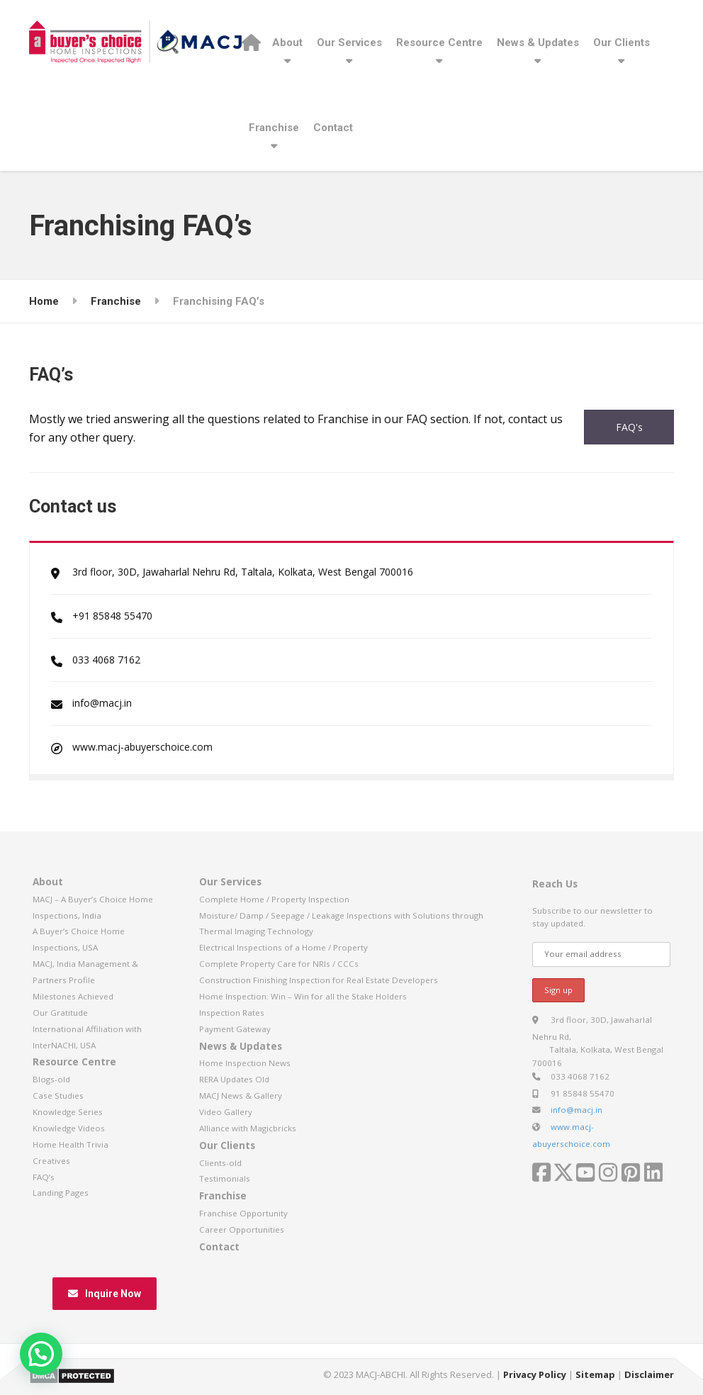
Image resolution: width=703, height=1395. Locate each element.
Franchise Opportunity (243, 1213)
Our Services (349, 42)
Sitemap (595, 1374)
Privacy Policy (534, 1374)
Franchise (274, 127)
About (287, 42)
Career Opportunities (241, 1229)
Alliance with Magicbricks (247, 1128)
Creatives (51, 1160)
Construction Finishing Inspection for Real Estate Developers (318, 980)
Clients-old (220, 1163)
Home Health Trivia (70, 1144)
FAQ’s (44, 1177)
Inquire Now (104, 1293)
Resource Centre (439, 42)
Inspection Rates (231, 1012)
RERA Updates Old (234, 1079)
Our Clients (621, 42)
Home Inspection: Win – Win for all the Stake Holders (303, 996)
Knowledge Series (68, 1112)
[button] (41, 1354)
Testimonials (224, 1178)
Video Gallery (225, 1112)
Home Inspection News (245, 1063)
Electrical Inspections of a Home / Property (283, 947)
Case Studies (58, 1095)
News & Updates (538, 42)
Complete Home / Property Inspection (274, 899)
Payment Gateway (235, 1029)
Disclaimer (649, 1374)
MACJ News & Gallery (240, 1095)
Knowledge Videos (69, 1128)
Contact (333, 127)
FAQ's (629, 427)
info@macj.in (576, 1109)
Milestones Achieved (73, 996)
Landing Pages (61, 1192)
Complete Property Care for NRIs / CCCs (279, 963)
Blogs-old (51, 1079)
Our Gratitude (60, 1012)
